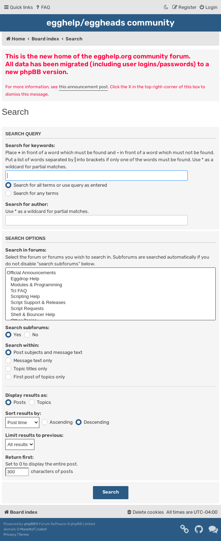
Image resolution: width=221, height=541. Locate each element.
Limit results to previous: (34, 435)
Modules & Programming (110, 285)
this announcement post (83, 86)
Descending (92, 422)
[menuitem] (42, 7)
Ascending (57, 422)
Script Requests (110, 309)
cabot (42, 529)
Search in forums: (25, 250)
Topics (40, 402)
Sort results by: (23, 413)
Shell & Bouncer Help (110, 315)
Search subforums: (27, 327)
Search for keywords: (30, 145)
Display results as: (26, 395)
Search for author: (26, 204)
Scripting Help (110, 297)
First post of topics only (35, 376)
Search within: (22, 345)
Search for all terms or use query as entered (56, 185)
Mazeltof (27, 529)
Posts (15, 402)
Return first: (19, 457)
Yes (13, 334)
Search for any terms (32, 193)
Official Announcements (110, 273)
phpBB (29, 524)
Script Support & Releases (110, 303)
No (31, 334)
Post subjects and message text (43, 352)
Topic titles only (26, 368)
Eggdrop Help (110, 279)
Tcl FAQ (110, 291)
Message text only (28, 360)
